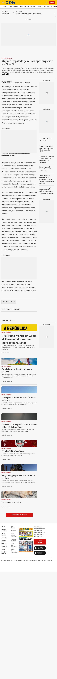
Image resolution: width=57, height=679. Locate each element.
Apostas (13, 530)
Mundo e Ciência (3, 552)
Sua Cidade (13, 527)
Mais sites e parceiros (13, 535)
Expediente (33, 560)
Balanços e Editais (13, 540)
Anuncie (49, 560)
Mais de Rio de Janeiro (19, 515)
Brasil (3, 549)
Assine (52, 2)
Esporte (40, 6)
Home (4, 6)
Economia (4, 546)
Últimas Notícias (13, 6)
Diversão (33, 6)
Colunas (47, 6)
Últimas (5, 13)
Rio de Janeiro (24, 6)
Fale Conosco (42, 560)
